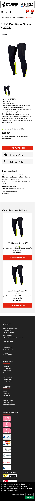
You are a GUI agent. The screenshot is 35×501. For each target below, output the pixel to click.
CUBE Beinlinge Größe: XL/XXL (16, 26)
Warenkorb (6, 366)
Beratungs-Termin (8, 379)
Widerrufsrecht (7, 373)
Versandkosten (7, 370)
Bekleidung (8, 17)
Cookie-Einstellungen (18, 494)
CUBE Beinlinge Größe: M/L (17, 291)
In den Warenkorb (17, 148)
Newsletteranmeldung (9, 404)
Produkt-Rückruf (7, 402)
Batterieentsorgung (8, 400)
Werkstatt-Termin (7, 377)
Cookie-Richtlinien (12, 490)
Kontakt (5, 391)
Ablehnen (30, 494)
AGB (4, 398)
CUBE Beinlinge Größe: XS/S (17, 243)
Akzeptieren (29, 497)
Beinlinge (29, 17)
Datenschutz (6, 395)
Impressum (6, 393)
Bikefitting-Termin (8, 382)
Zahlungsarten (7, 368)
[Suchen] (6, 12)
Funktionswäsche (18, 17)
